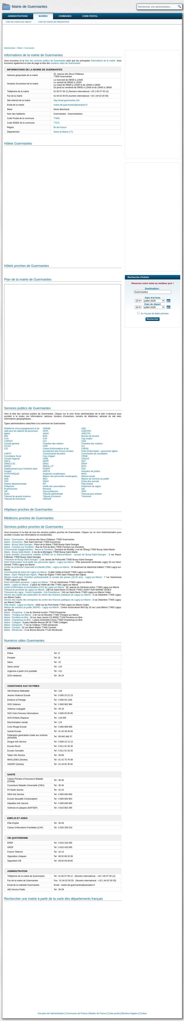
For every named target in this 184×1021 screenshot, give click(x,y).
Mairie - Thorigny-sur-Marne (17, 615)
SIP (6, 491)
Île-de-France (60, 127)
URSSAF (47, 499)
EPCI (83, 466)
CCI (45, 441)
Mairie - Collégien (12, 622)
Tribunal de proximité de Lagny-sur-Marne (24, 590)
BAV (6, 436)
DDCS (7, 461)
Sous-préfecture (50, 491)
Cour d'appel (49, 456)
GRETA (46, 471)
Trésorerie (86, 496)
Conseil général (11, 443)
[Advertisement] (92, 35)
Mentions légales (129, 1013)
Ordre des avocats (90, 481)
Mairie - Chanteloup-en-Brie (17, 620)
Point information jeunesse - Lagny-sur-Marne (26, 582)
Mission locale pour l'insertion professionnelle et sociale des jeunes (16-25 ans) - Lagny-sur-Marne (53, 577)
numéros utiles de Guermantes (65, 63)
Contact (143, 1013)
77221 (56, 123)
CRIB (45, 458)
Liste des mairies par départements (53, 22)
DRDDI (7, 466)
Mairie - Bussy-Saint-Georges (18, 544)
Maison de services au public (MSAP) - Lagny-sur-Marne (31, 607)
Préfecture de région (91, 486)
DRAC (46, 463)
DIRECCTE (9, 463)
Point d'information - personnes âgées (99, 451)
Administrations (18, 16)
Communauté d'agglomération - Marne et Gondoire (28, 549)
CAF (45, 438)
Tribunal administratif (53, 494)
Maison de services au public (95, 479)
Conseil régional (12, 458)
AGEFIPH (86, 431)
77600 (56, 118)
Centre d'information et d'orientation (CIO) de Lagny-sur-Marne (34, 587)
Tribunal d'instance (52, 496)
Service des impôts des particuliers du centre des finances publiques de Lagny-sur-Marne (47, 595)
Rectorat (47, 489)
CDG (83, 441)
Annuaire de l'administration (51, 1013)
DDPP (46, 461)
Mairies (43, 16)
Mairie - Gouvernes (13, 542)
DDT (83, 461)
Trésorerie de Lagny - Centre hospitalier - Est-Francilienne (32, 592)
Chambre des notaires (92, 443)
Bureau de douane (90, 436)
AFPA (45, 431)
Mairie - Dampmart (13, 625)
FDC (83, 468)
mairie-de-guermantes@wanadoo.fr (71, 105)
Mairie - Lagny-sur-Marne (16, 585)
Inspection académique (54, 474)
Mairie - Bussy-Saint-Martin (17, 552)
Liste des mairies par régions (18, 22)
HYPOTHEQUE (11, 474)
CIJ (83, 446)
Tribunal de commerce (15, 499)
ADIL (83, 428)
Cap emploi (86, 438)
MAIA (84, 474)
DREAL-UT (48, 466)
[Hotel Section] (62, 202)
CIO (6, 448)
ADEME (46, 428)
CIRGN (84, 448)
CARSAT (8, 441)
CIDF (45, 446)
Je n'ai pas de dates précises (154, 313)
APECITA (85, 433)
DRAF (84, 463)
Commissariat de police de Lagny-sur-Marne (25, 572)
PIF (44, 484)
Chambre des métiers (53, 443)
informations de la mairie (103, 60)
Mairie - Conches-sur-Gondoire (19, 547)
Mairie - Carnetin (12, 627)
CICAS (7, 446)
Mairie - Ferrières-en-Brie (16, 617)
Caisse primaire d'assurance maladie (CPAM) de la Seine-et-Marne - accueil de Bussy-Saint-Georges (55, 554)
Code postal (90, 16)
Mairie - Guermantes (14, 539)
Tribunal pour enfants (91, 494)
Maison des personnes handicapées (60, 476)
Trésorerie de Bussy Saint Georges (21, 559)
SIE (83, 489)
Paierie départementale (15, 484)
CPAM (84, 456)
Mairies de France (97, 1013)
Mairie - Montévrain (13, 630)
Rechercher (152, 319)
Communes (65, 16)
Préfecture (9, 486)
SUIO (6, 494)
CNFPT (7, 453)
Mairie (7, 476)
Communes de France (76, 1013)
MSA (45, 479)
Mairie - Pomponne (13, 612)
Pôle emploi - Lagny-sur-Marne (19, 605)
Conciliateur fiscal (12, 456)
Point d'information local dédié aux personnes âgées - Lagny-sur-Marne (39, 562)
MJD (6, 479)
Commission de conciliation (94, 453)
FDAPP (46, 468)
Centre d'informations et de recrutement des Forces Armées (58, 449)
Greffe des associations (54, 486)
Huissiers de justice (90, 471)
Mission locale (88, 476)
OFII (6, 481)
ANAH (46, 433)
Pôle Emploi (87, 484)
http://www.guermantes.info (67, 100)
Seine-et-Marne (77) (63, 132)
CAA (6, 438)
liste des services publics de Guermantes (45, 60)
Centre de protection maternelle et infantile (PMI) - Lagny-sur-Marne (36, 567)
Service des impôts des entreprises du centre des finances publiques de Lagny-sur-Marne (47, 600)
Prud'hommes (10, 489)
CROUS (85, 458)
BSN (45, 436)
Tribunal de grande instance (17, 496)
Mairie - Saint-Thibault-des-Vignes (20, 574)
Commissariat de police (54, 453)
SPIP (83, 491)
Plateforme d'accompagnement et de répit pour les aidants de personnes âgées (21, 431)
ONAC (46, 481)
